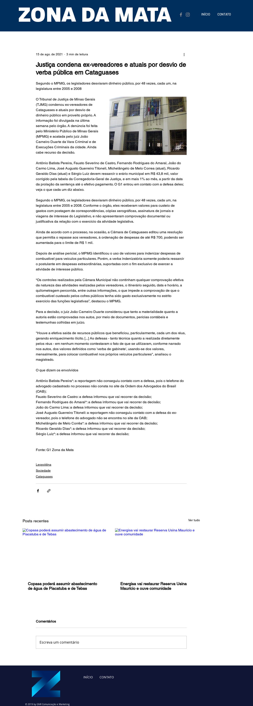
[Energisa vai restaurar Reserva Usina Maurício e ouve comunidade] (157, 552)
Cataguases (44, 476)
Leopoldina (43, 464)
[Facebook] (181, 14)
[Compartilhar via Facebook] (38, 491)
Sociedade (43, 470)
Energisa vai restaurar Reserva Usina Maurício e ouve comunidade (153, 586)
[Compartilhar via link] (49, 491)
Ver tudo (194, 520)
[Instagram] (187, 14)
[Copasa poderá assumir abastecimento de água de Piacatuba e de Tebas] (65, 552)
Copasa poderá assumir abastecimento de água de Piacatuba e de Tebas (62, 586)
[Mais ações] (184, 54)
